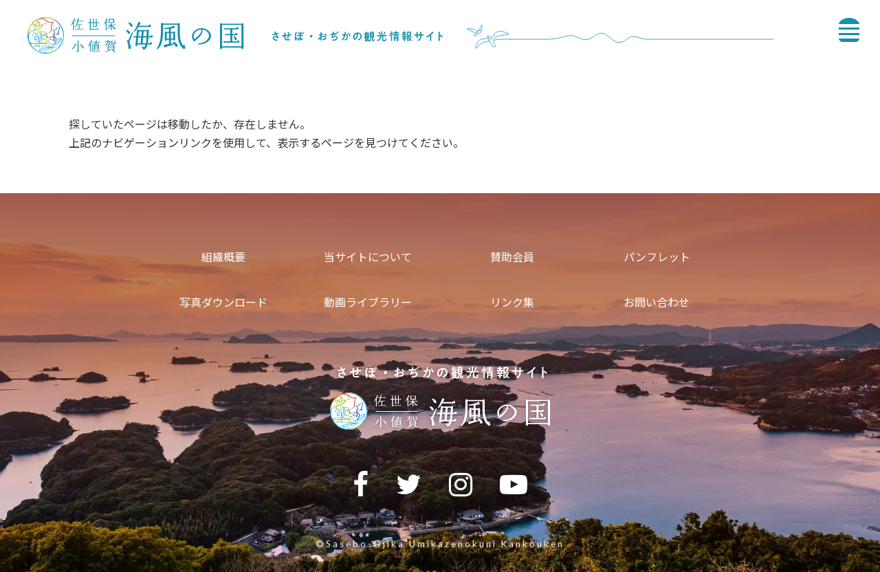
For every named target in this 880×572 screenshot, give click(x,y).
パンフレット (657, 256)
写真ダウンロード (223, 302)
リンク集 (512, 302)
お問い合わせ (657, 302)
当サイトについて (368, 256)
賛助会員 (512, 256)
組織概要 (223, 256)
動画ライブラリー (368, 302)
